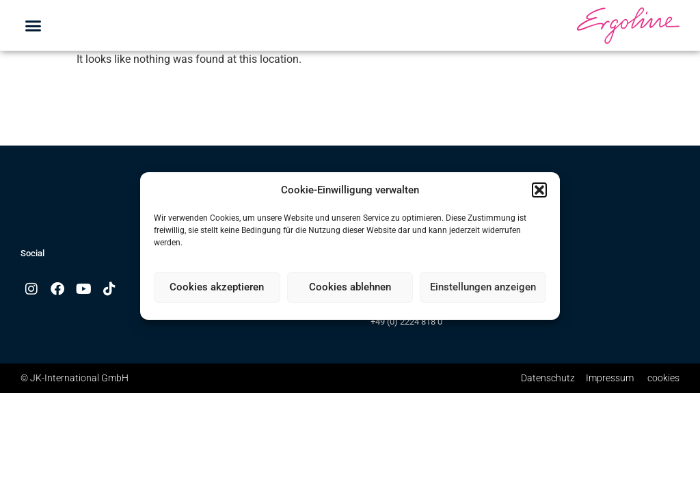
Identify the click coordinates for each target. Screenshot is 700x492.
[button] (539, 190)
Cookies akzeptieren (217, 287)
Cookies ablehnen (350, 287)
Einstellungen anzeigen (483, 287)
